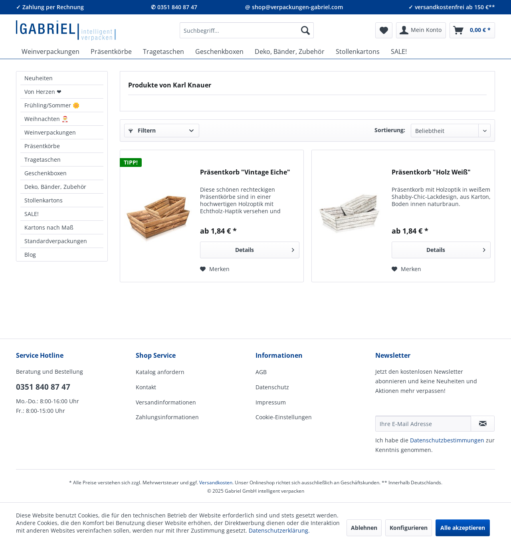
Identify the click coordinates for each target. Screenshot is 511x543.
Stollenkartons (43, 200)
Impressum (271, 402)
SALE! (31, 214)
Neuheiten (38, 78)
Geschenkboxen (45, 173)
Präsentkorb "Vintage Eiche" (245, 172)
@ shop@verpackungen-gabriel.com (294, 7)
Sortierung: (389, 130)
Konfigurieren (409, 527)
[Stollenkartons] (357, 51)
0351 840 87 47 (43, 387)
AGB (261, 372)
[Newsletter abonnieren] (483, 424)
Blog (30, 254)
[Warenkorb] (472, 30)
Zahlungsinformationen (167, 417)
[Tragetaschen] (163, 51)
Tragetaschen (42, 159)
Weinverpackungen (50, 132)
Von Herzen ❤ (42, 91)
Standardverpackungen (55, 241)
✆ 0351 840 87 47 (174, 7)
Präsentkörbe (42, 146)
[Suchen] (305, 30)
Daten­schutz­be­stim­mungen (447, 440)
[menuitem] (247, 30)
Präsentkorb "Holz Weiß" (431, 172)
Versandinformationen (166, 402)
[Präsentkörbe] (111, 51)
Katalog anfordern (160, 372)
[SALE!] (398, 51)
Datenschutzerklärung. (279, 530)
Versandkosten (215, 482)
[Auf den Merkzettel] (215, 269)
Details (264, 249)
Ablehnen (364, 527)
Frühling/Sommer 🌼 (51, 105)
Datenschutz (272, 387)
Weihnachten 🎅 (46, 119)
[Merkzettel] (383, 30)
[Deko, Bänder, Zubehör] (289, 51)
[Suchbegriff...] (247, 30)
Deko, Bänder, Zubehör (55, 186)
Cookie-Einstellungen (284, 417)
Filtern (142, 130)
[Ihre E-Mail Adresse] (423, 424)
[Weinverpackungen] (50, 51)
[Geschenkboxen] (219, 51)
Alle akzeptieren (462, 527)
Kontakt (146, 387)
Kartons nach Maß (48, 227)
